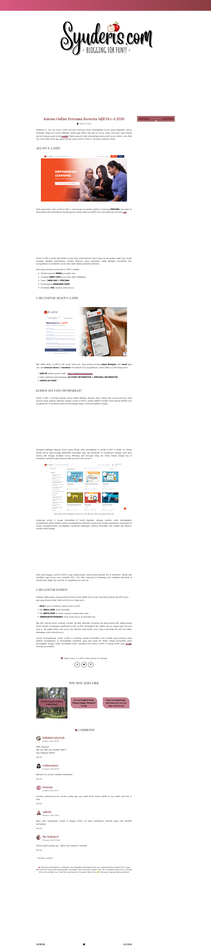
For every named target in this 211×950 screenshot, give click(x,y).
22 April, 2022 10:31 (50, 791)
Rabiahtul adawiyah (53, 737)
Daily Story (69, 658)
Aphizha (46, 811)
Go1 (124, 212)
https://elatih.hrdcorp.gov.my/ (80, 373)
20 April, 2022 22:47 (50, 769)
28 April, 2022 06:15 (50, 815)
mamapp (47, 787)
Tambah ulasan (45, 858)
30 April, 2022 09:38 (51, 840)
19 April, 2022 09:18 (50, 741)
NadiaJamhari (50, 765)
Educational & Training (96, 658)
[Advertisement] (105, 89)
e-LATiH (65, 136)
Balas (39, 757)
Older (127, 944)
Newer (40, 944)
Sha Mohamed (50, 836)
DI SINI (128, 643)
